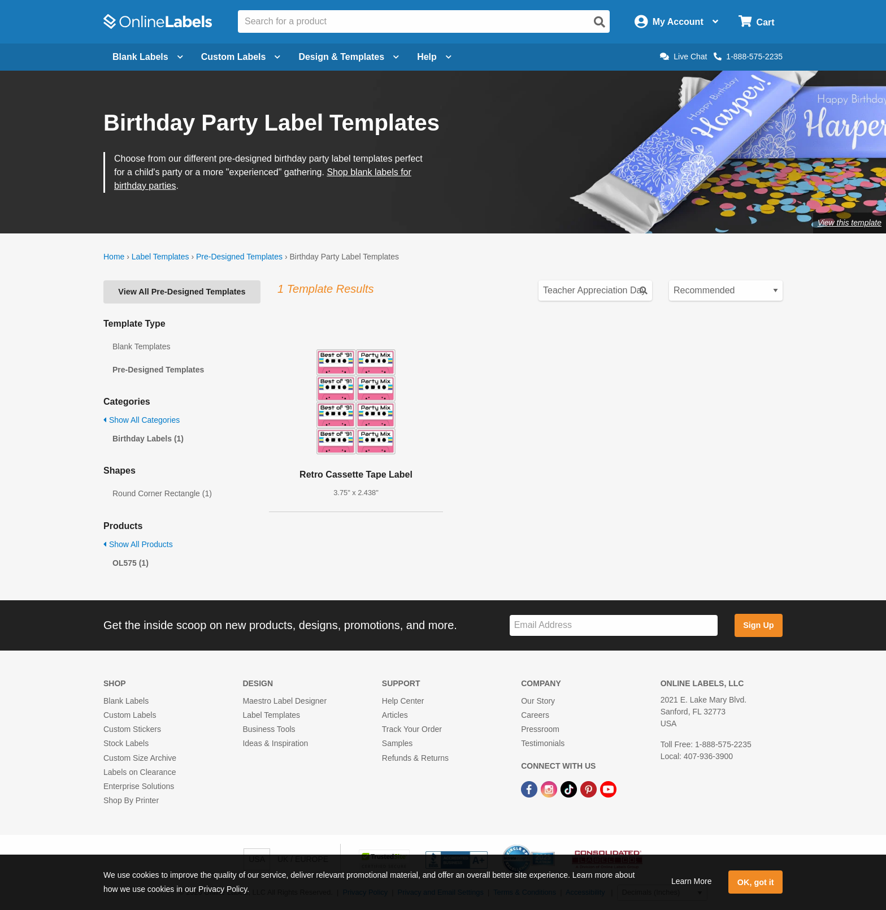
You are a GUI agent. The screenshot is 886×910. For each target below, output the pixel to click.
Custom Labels (129, 715)
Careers (535, 715)
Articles (395, 715)
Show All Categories (141, 419)
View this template (849, 222)
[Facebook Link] (530, 788)
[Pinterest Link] (589, 788)
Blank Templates (141, 346)
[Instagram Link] (550, 788)
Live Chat (683, 56)
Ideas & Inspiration (275, 743)
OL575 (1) (130, 562)
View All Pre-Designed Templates (181, 291)
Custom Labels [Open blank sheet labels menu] (241, 57)
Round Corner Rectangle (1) (162, 493)
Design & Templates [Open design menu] (348, 57)
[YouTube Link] (608, 788)
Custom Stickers (132, 729)
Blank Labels (126, 700)
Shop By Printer (131, 800)
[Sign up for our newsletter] (614, 625)
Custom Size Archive (139, 757)
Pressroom (540, 729)
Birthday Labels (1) (148, 438)
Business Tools (268, 729)
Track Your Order (412, 729)
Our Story (538, 700)
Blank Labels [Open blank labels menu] (147, 57)
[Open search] (599, 22)
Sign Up (758, 625)
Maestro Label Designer (284, 700)
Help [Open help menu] (434, 57)
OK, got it (755, 882)
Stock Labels (126, 743)
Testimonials (542, 743)
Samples (397, 743)
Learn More (691, 881)
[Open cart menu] (756, 22)
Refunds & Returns (415, 757)
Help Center (403, 700)
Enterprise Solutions (138, 786)
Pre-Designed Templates (239, 256)
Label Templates (160, 256)
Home (113, 256)
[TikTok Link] (570, 788)
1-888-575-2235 (748, 56)
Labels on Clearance (139, 772)
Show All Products (138, 544)
